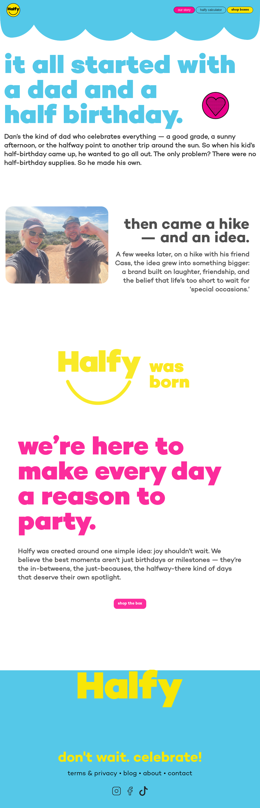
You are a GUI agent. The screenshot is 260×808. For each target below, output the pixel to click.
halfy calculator (211, 10)
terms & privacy (92, 773)
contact (180, 773)
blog (130, 773)
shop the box (130, 605)
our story (184, 10)
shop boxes (240, 10)
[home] (13, 10)
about (152, 773)
